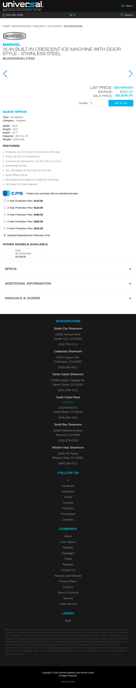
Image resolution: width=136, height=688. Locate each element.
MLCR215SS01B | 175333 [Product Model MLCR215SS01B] (19, 58)
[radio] (23, 201)
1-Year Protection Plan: (25, 200)
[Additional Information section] (68, 284)
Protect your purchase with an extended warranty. (52, 193)
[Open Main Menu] (127, 6)
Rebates (68, 547)
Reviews (68, 564)
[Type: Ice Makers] (68, 117)
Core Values (68, 542)
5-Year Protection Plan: (25, 228)
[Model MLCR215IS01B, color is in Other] (24, 253)
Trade (68, 558)
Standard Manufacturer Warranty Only (28, 235)
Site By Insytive (68, 681)
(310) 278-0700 (68, 440)
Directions (68, 402)
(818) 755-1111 (68, 344)
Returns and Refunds (68, 575)
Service (68, 598)
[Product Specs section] (68, 269)
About (68, 536)
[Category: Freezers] (68, 120)
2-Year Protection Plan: (25, 207)
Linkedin (68, 519)
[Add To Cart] (121, 103)
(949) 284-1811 (68, 417)
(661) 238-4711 (68, 390)
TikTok (68, 497)
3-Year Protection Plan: (25, 214)
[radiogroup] (68, 219)
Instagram (68, 491)
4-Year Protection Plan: (25, 221)
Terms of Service (68, 592)
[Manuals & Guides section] (68, 298)
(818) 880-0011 (68, 367)
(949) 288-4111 (68, 463)
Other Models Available (25, 244)
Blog (68, 620)
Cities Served (67, 603)
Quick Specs (15, 111)
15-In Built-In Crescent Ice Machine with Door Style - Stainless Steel (62, 51)
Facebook (68, 485)
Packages (68, 553)
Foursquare (68, 514)
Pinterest (68, 508)
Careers (68, 587)
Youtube (68, 502)
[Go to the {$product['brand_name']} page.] (14, 35)
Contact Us (68, 570)
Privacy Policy (68, 581)
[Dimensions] (68, 133)
